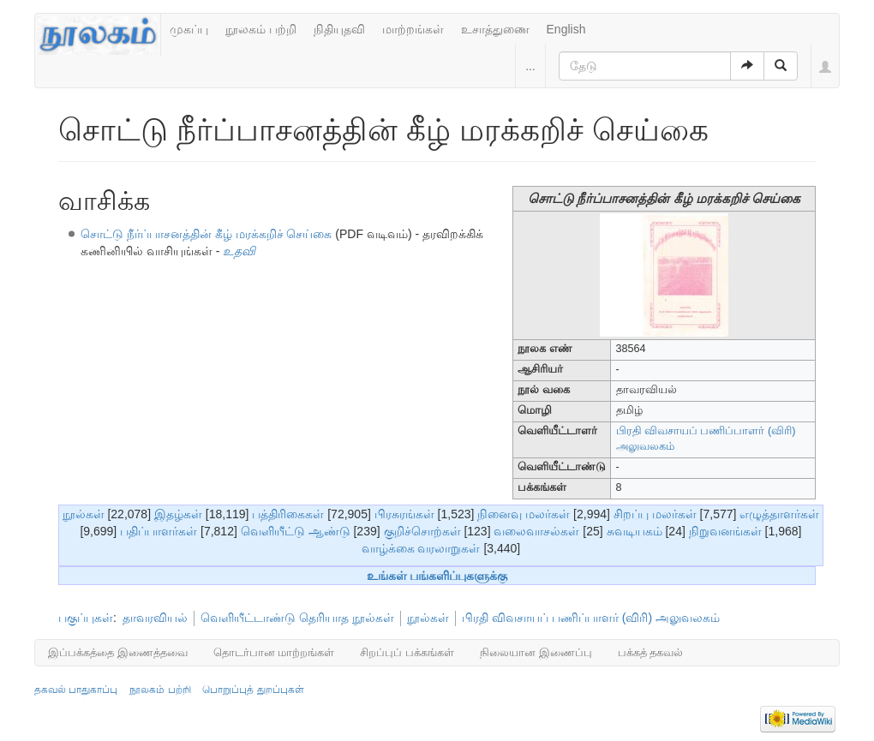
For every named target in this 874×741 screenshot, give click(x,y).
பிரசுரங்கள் (404, 514)
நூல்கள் (84, 514)
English (566, 29)
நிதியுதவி (339, 29)
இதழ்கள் (178, 514)
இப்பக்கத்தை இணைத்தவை (118, 652)
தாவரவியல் (155, 617)
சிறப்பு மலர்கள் (655, 514)
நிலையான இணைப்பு (536, 652)
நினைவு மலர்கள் (523, 514)
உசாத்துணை (495, 29)
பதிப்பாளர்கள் (158, 531)
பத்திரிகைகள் (288, 514)
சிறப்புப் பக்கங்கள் (407, 652)
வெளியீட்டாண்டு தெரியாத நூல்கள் (297, 617)
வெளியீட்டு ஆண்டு (295, 531)
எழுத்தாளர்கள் (779, 514)
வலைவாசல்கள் (536, 531)
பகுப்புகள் (85, 617)
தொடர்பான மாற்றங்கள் (274, 652)
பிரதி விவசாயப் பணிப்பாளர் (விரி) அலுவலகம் (591, 617)
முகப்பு (189, 29)
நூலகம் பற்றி (260, 29)
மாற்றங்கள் (413, 29)
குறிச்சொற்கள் (422, 531)
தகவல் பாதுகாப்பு (75, 690)
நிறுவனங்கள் (725, 531)
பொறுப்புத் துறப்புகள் (252, 690)
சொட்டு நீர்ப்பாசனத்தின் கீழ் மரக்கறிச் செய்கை (206, 234)
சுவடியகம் (634, 531)
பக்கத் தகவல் (651, 652)
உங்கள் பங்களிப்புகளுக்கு (437, 576)
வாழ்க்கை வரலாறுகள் (421, 548)
